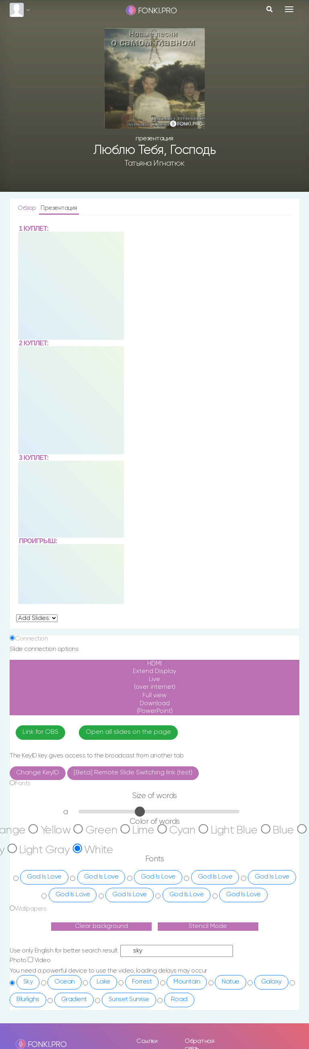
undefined (37, 618)
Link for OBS (40, 748)
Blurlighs (27, 1015)
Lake (103, 997)
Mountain (186, 997)
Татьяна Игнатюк (154, 163)
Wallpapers (30, 925)
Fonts (23, 799)
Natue (230, 997)
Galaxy (271, 997)
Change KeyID (37, 788)
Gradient (74, 1015)
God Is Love (44, 892)
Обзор (27, 208)
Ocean (64, 997)
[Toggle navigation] (289, 9)
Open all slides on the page (128, 748)
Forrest (142, 997)
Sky (28, 997)
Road (179, 1015)
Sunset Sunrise (129, 1015)
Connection (31, 639)
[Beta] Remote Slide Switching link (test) (133, 788)
